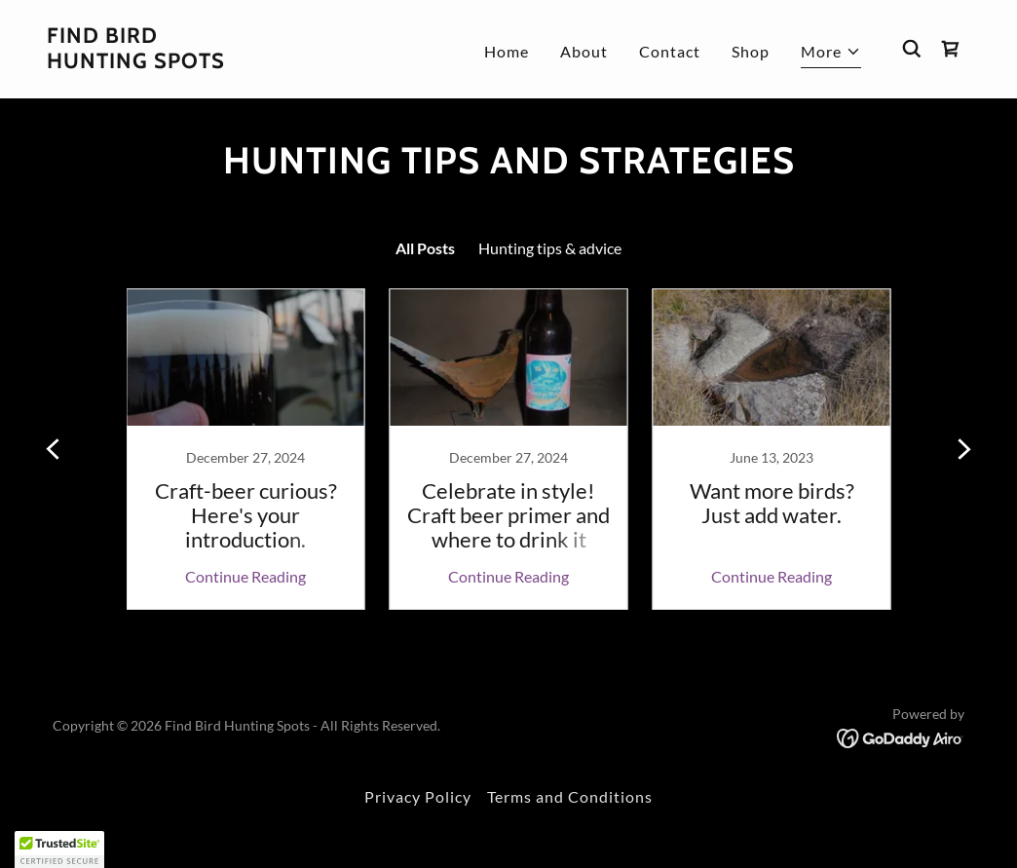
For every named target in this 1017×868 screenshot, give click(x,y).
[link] (136, 62)
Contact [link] (669, 51)
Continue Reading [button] (245, 576)
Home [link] (506, 51)
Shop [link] (751, 51)
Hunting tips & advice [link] (550, 248)
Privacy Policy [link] (417, 796)
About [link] (584, 51)
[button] (831, 54)
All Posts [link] (425, 248)
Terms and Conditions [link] (570, 796)
